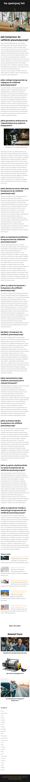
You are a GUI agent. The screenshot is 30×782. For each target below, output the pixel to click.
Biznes (2, 711)
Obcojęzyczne (4, 740)
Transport (3, 758)
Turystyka (3, 760)
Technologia (4, 756)
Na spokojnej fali (14, 3)
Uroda (2, 763)
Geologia (3, 722)
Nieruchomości (4, 738)
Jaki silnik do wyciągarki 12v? (15, 673)
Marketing (3, 731)
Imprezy (3, 726)
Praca (2, 742)
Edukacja (3, 720)
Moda (2, 733)
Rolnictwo (3, 749)
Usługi (2, 765)
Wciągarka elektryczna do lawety (20, 556)
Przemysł (3, 747)
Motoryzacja (4, 736)
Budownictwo (4, 713)
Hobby (2, 724)
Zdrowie (3, 769)
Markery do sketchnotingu (18, 567)
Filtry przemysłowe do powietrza (19, 580)
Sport (2, 754)
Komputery (3, 729)
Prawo (2, 745)
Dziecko (3, 717)
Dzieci (2, 715)
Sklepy (2, 751)
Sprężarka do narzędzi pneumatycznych (15, 653)
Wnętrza (3, 767)
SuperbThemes (18, 779)
